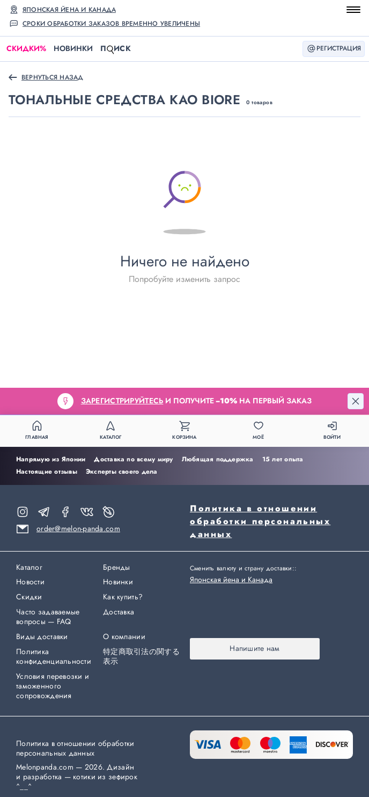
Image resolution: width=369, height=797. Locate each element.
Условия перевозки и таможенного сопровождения (52, 686)
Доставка (118, 612)
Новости (30, 582)
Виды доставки (42, 637)
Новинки (73, 48)
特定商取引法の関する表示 (141, 656)
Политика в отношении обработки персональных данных (260, 521)
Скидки (26, 48)
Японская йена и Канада (69, 10)
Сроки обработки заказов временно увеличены (111, 23)
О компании (124, 637)
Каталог (29, 568)
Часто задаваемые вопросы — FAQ (47, 617)
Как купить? (123, 597)
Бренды (116, 568)
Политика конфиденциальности (53, 656)
